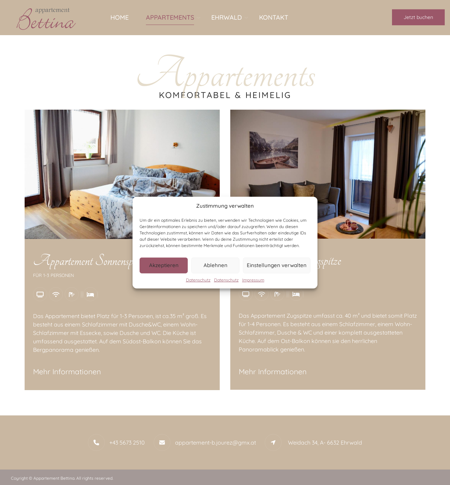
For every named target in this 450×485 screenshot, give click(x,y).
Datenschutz (198, 279)
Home (119, 17)
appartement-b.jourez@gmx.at (215, 442)
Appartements (170, 17)
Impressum (253, 279)
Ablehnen (215, 265)
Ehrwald (226, 17)
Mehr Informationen (67, 371)
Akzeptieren (164, 265)
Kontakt (273, 17)
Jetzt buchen (418, 17)
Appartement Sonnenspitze (89, 261)
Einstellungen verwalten (277, 265)
